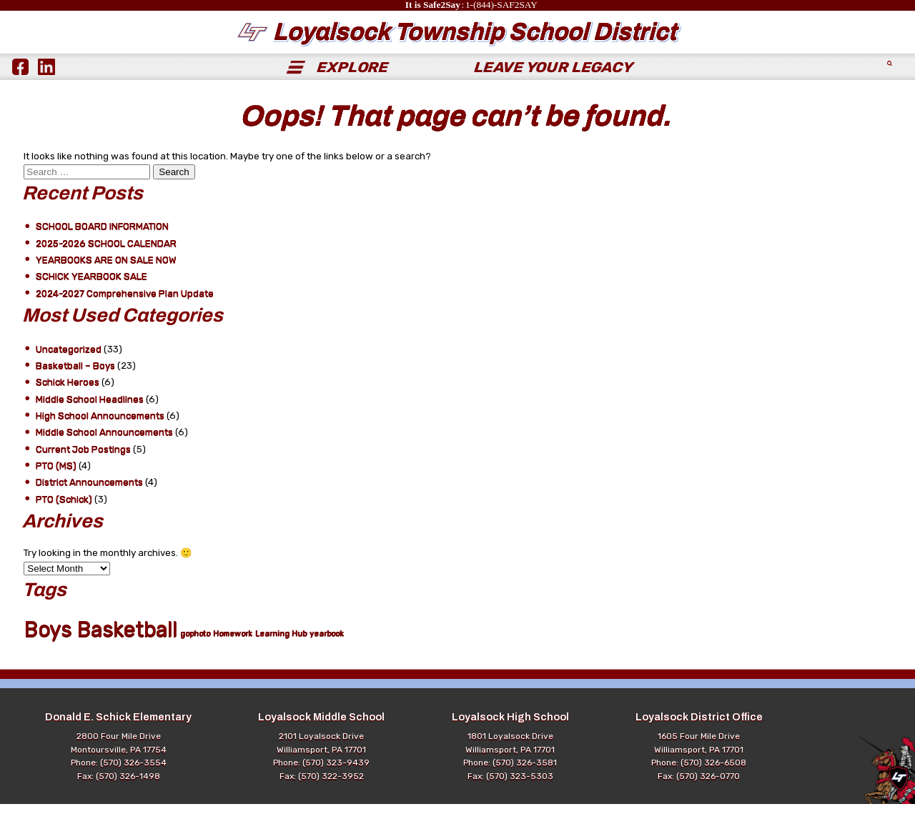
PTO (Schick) (64, 524)
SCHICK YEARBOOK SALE (91, 301)
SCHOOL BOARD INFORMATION (102, 251)
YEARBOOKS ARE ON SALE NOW (106, 284)
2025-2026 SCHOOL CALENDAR (106, 268)
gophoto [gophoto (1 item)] (195, 658)
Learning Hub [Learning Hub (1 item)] (281, 658)
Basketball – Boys (75, 390)
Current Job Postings (83, 474)
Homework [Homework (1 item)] (232, 658)
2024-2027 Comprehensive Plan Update (125, 318)
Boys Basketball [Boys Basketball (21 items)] (100, 654)
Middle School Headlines (90, 424)
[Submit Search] (890, 92)
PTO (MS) (56, 490)
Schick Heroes (67, 407)
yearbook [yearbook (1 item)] (327, 658)
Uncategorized (69, 374)
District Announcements (89, 507)
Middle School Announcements (104, 457)
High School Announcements (100, 440)
